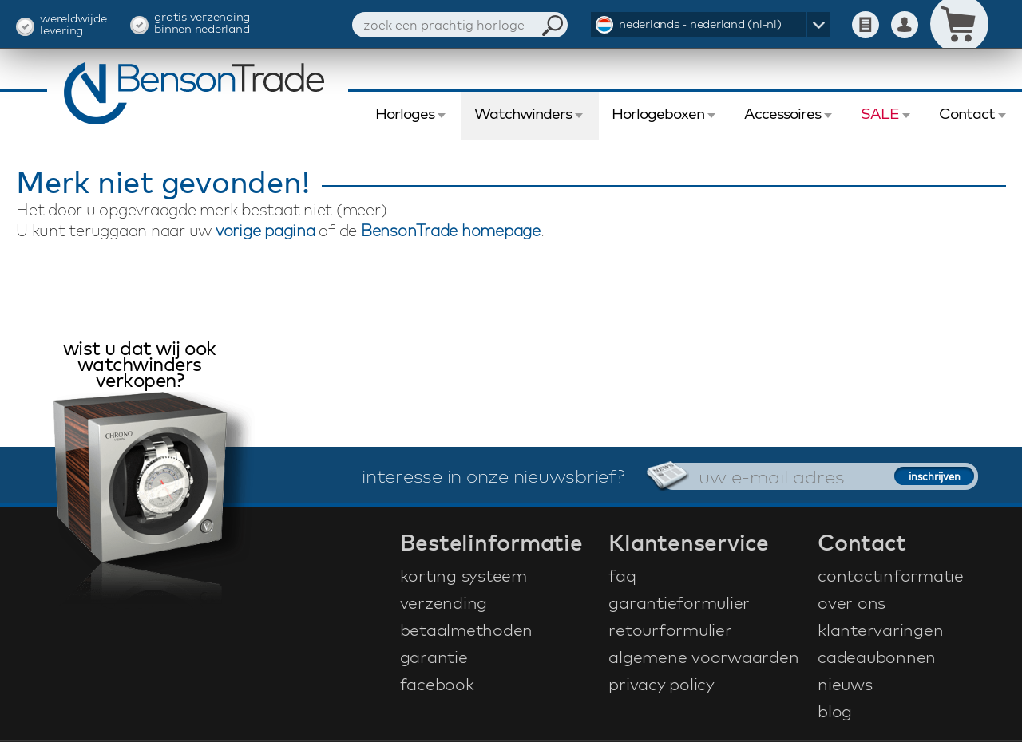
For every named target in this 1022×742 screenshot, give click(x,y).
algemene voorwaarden (703, 656)
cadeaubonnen (877, 656)
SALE (880, 113)
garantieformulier (679, 602)
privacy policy (661, 683)
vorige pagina (265, 230)
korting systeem (463, 575)
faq (622, 575)
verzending (444, 602)
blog (835, 711)
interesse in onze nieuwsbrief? (493, 475)
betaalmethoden (466, 629)
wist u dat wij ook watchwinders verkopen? (139, 366)
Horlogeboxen (658, 113)
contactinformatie (891, 575)
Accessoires (782, 113)
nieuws (845, 683)
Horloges (404, 113)
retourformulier (669, 629)
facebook (437, 683)
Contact (967, 113)
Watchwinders (523, 113)
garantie (434, 656)
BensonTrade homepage (451, 230)
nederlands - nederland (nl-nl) (700, 23)
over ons (851, 602)
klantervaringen (880, 629)
